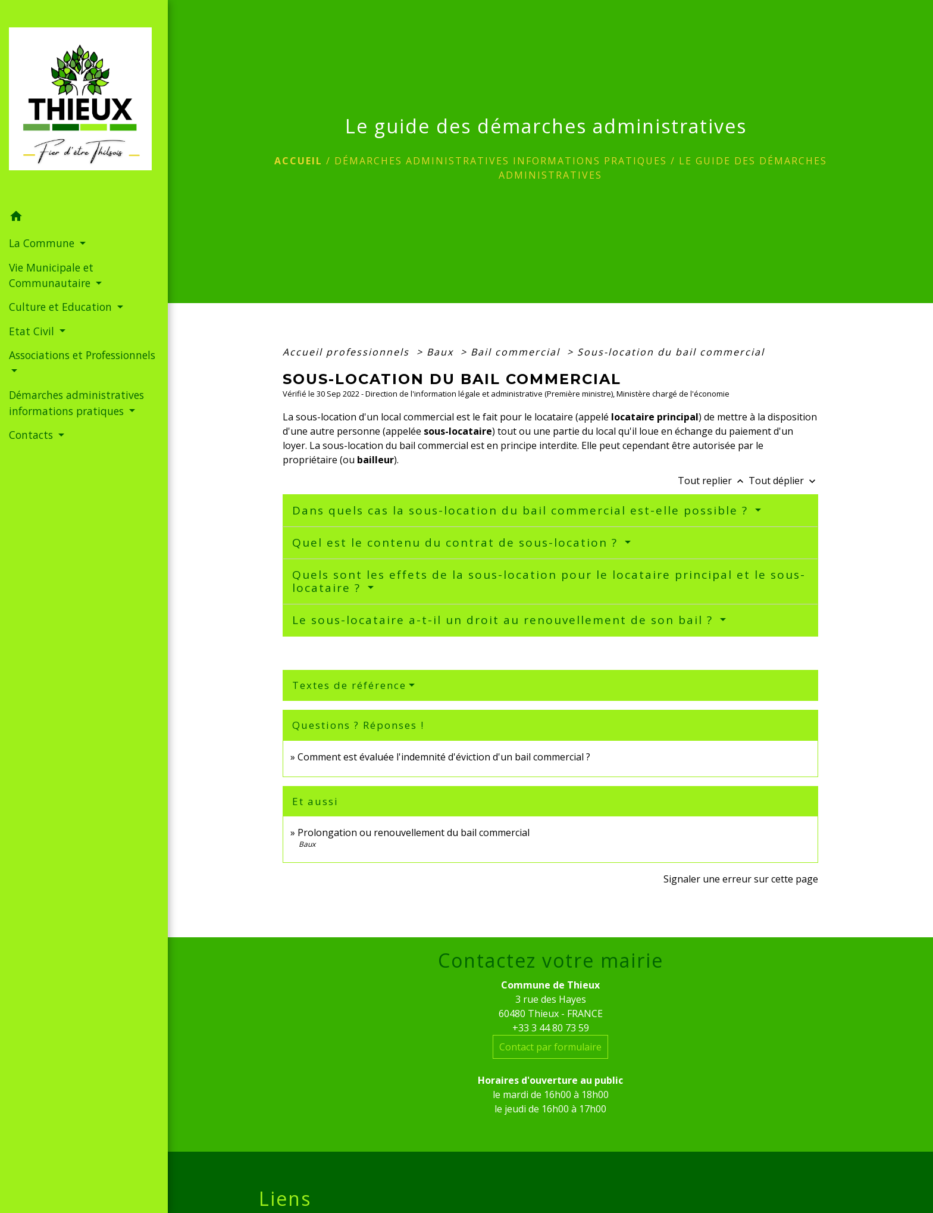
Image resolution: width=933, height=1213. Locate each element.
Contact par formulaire (550, 1046)
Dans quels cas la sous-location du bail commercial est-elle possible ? (522, 510)
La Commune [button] (43, 243)
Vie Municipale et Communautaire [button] (51, 275)
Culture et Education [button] (62, 307)
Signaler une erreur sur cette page (740, 878)
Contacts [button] (32, 435)
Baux (442, 351)
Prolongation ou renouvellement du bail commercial (414, 832)
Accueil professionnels (348, 351)
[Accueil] (84, 102)
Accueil (298, 160)
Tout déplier (783, 480)
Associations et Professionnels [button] (82, 355)
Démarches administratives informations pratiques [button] (76, 402)
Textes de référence (349, 685)
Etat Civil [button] (33, 331)
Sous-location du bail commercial (671, 351)
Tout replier (713, 480)
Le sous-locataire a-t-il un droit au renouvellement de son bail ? (504, 620)
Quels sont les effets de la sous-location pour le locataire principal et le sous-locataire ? (549, 581)
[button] (84, 218)
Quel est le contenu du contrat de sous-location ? (457, 542)
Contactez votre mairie (550, 960)
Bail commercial (517, 351)
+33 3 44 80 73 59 (550, 1027)
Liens (285, 1198)
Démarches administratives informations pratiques (500, 160)
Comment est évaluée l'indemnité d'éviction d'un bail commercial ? (444, 756)
